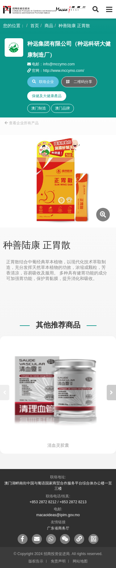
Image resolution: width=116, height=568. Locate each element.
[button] (111, 392)
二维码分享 (79, 82)
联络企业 (43, 82)
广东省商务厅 (58, 528)
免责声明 (58, 561)
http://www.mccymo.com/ (63, 70)
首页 (34, 25)
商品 (49, 25)
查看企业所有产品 (22, 123)
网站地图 (80, 561)
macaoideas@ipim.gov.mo (58, 515)
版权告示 (35, 561)
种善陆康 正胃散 (74, 25)
